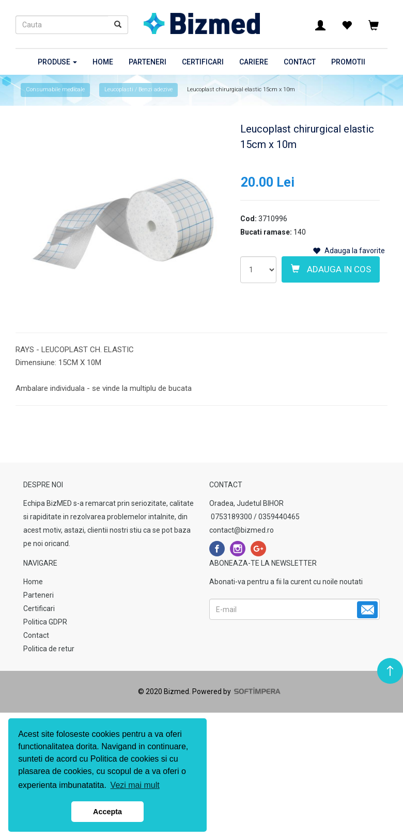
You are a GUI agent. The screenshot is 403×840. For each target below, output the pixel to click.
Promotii (348, 62)
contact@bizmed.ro (241, 530)
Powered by (236, 691)
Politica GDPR (45, 622)
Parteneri (147, 62)
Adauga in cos (331, 269)
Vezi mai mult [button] (135, 785)
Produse (57, 62)
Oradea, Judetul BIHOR (246, 503)
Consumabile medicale (55, 89)
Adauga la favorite (349, 250)
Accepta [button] (107, 812)
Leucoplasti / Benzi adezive (138, 89)
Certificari (203, 62)
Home (102, 62)
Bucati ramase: (266, 232)
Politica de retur (48, 649)
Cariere (253, 62)
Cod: (248, 219)
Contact (300, 62)
